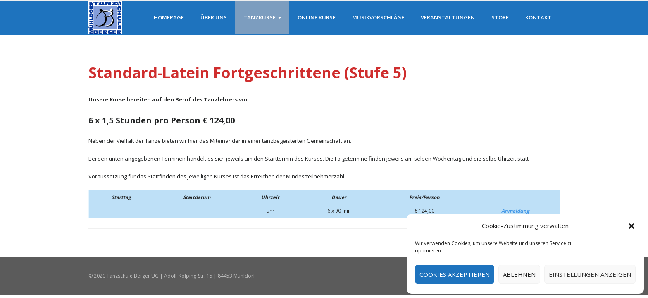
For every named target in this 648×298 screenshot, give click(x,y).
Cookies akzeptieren (454, 274)
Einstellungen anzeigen (590, 274)
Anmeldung (515, 210)
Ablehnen (519, 274)
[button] (631, 226)
